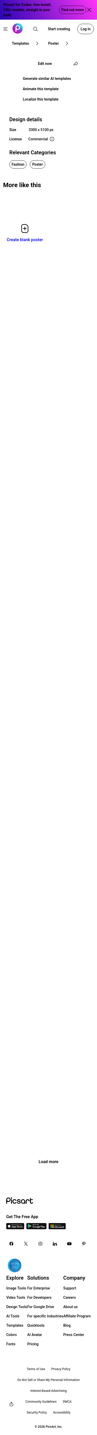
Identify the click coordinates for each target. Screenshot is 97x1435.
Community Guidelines (40, 1401)
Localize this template (40, 99)
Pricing (33, 1344)
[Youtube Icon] (69, 1244)
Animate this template (41, 89)
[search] (35, 29)
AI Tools (12, 1316)
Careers (69, 1297)
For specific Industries (45, 1316)
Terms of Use (36, 1369)
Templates (14, 1325)
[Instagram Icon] (40, 1244)
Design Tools (16, 1307)
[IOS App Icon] (15, 1227)
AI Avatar (34, 1335)
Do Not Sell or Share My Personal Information (48, 1380)
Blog (67, 1325)
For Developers (39, 1297)
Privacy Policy (60, 1369)
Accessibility (61, 1412)
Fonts (10, 1344)
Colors (11, 1335)
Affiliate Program (77, 1316)
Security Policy (37, 1412)
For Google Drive (40, 1307)
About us (70, 1307)
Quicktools (35, 1325)
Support (69, 1288)
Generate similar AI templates (47, 79)
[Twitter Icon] (26, 1244)
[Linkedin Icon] (55, 1244)
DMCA (67, 1401)
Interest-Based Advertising (48, 1391)
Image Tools (16, 1288)
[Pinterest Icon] (84, 1244)
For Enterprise (38, 1288)
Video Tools (15, 1297)
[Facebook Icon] (11, 1244)
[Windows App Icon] (57, 1227)
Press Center (73, 1335)
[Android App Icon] (36, 1227)
